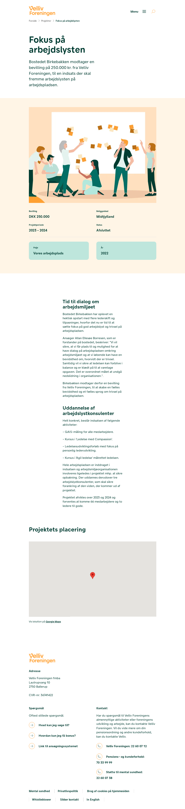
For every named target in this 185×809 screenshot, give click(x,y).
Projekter (46, 20)
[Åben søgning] (151, 11)
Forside (33, 20)
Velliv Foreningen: (126, 746)
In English (93, 799)
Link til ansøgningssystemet (58, 746)
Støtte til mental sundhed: (119, 775)
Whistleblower (41, 799)
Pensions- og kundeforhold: (120, 760)
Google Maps (53, 621)
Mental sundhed (39, 791)
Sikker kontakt (69, 799)
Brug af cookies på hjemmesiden (108, 791)
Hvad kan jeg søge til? (54, 725)
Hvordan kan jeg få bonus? (57, 735)
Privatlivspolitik (68, 791)
